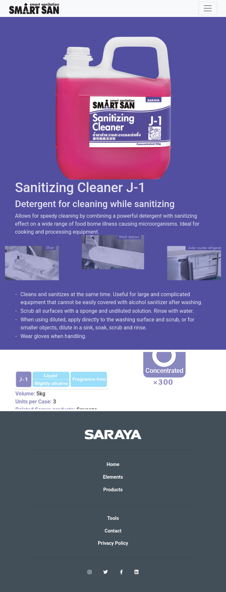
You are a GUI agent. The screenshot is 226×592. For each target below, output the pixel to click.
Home (113, 464)
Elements (113, 477)
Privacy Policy (113, 543)
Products (112, 490)
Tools (113, 518)
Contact (113, 531)
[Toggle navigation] (207, 8)
